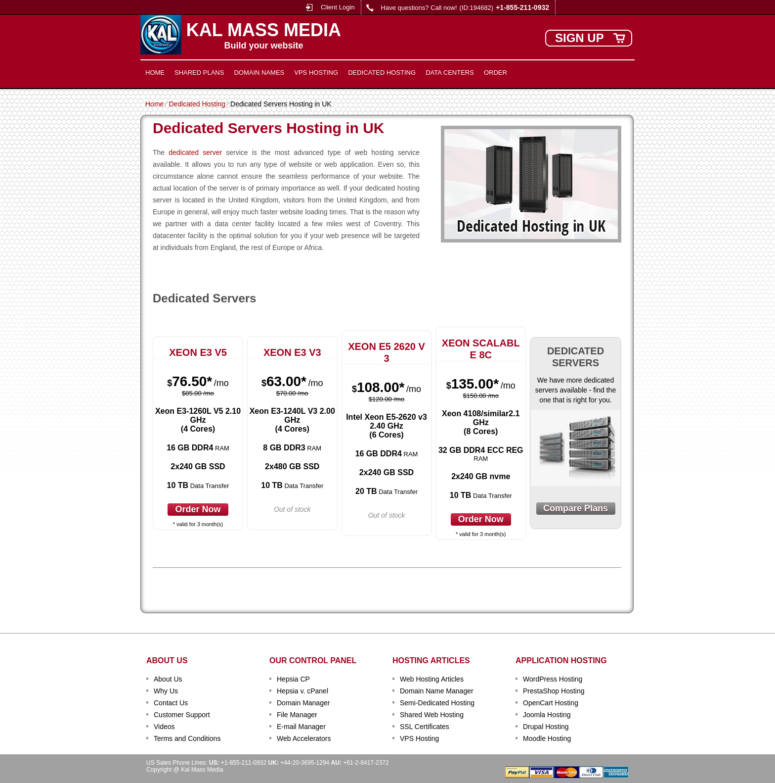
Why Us (166, 691)
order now (197, 509)
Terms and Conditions (187, 738)
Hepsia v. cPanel (302, 691)
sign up (579, 38)
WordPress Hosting (552, 679)
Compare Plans (575, 508)
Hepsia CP (293, 679)
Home (155, 72)
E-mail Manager (301, 727)
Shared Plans (199, 72)
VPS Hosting (316, 72)
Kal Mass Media (263, 30)
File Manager (297, 715)
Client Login (338, 7)
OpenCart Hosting (550, 703)
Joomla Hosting (547, 715)
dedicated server (195, 152)
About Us (168, 679)
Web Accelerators (304, 738)
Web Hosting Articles (432, 679)
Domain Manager (303, 703)
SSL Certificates (424, 727)
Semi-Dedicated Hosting (437, 703)
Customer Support (182, 715)
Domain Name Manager (437, 691)
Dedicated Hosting (382, 72)
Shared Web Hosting (432, 715)
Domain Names (259, 72)
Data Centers (450, 72)
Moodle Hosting (547, 738)
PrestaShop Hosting (554, 691)
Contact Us (171, 703)
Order (495, 72)
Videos (164, 727)
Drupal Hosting (546, 727)
